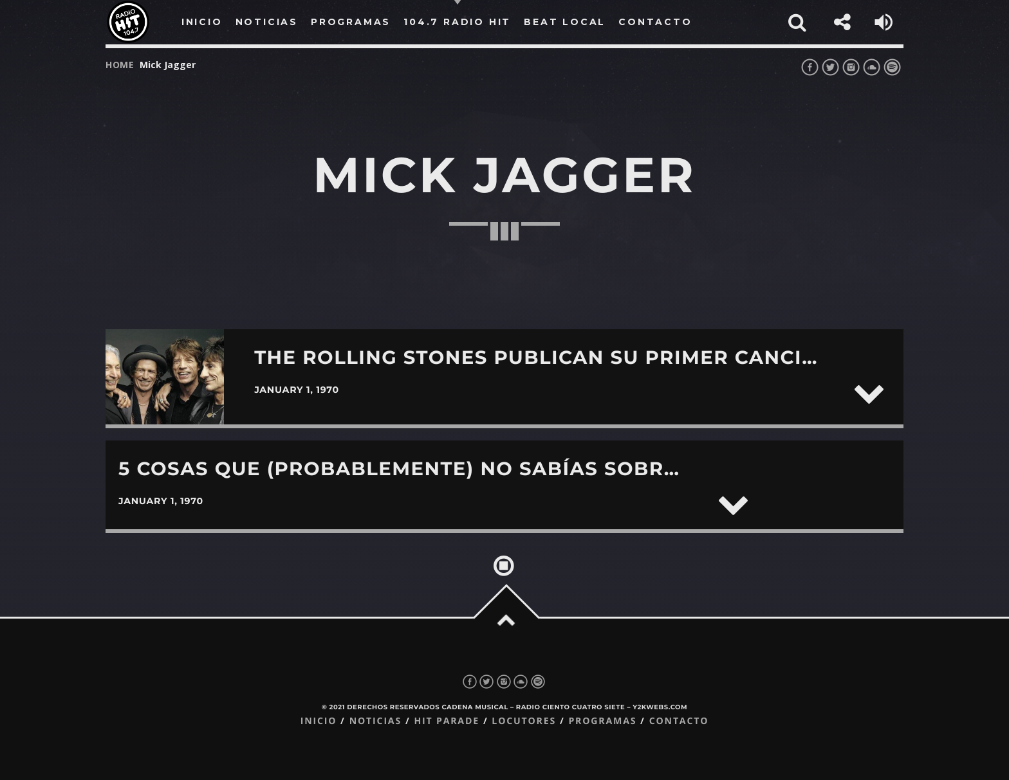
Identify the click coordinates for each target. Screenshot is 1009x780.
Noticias (375, 721)
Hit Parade (446, 721)
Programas (602, 721)
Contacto (679, 721)
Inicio (319, 721)
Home (120, 65)
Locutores (524, 721)
